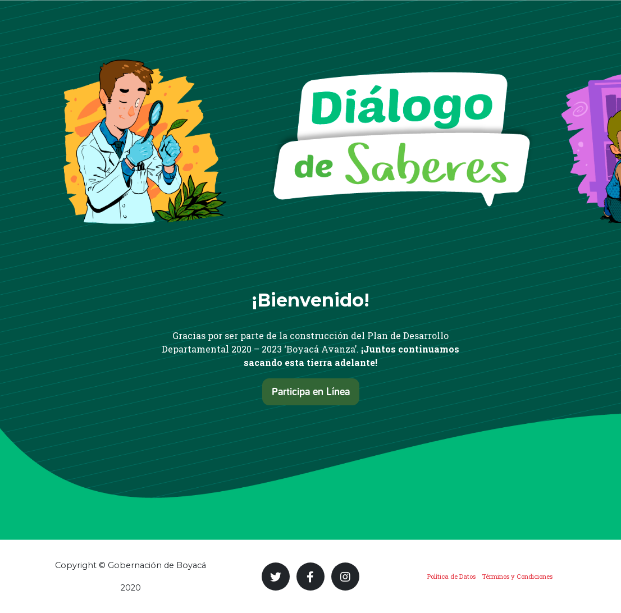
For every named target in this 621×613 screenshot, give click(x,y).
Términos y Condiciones (517, 576)
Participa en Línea (311, 391)
